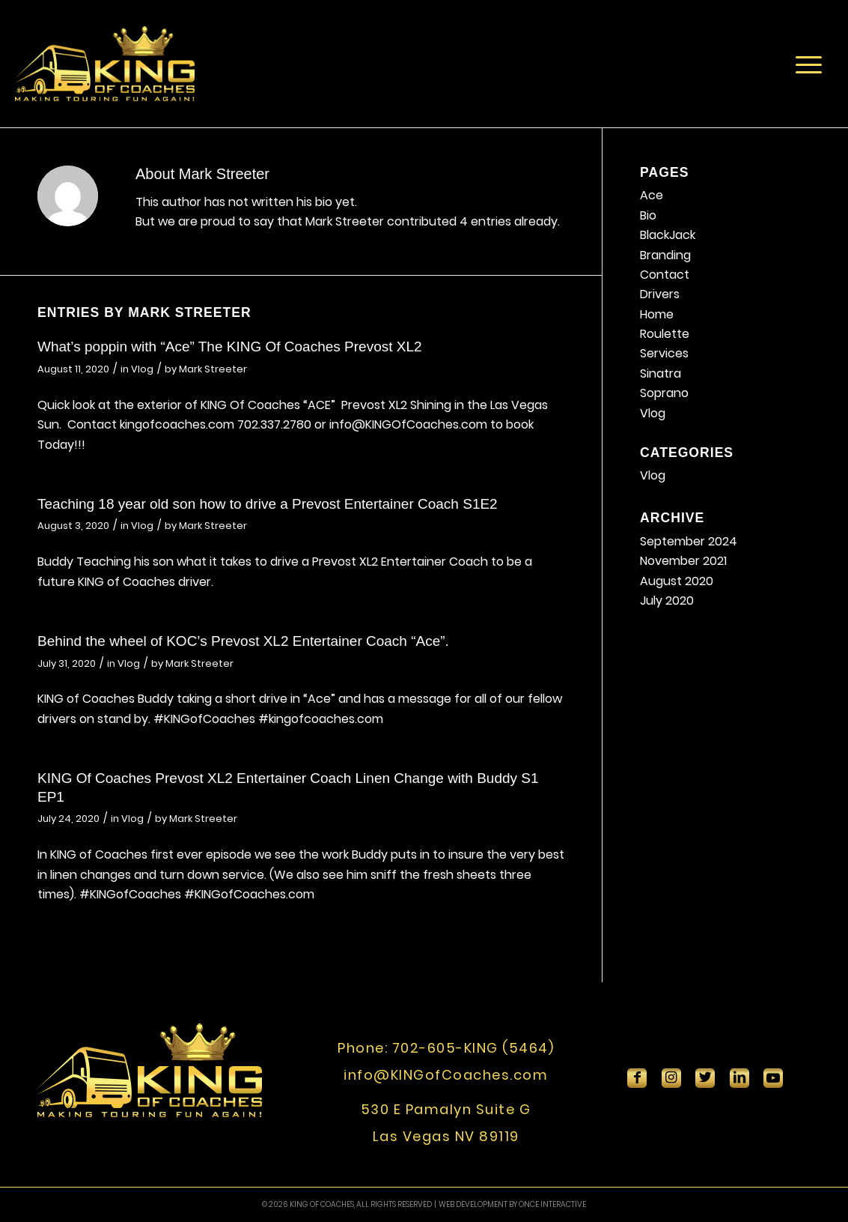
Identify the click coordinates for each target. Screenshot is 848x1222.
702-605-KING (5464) (473, 1047)
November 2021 (683, 560)
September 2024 (688, 541)
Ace (651, 195)
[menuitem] (809, 63)
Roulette (664, 333)
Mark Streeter (213, 369)
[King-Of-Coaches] (105, 63)
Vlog (142, 369)
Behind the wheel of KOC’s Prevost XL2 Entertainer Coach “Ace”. (243, 641)
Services (664, 353)
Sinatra (660, 373)
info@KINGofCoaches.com (446, 1074)
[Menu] (809, 63)
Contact (664, 274)
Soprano (664, 393)
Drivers (660, 294)
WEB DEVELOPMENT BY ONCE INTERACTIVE (512, 1204)
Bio (648, 215)
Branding (665, 255)
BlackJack (667, 235)
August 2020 (676, 581)
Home (657, 314)
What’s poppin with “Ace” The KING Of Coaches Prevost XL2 (229, 346)
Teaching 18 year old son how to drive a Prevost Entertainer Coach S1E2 (267, 504)
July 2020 (667, 600)
